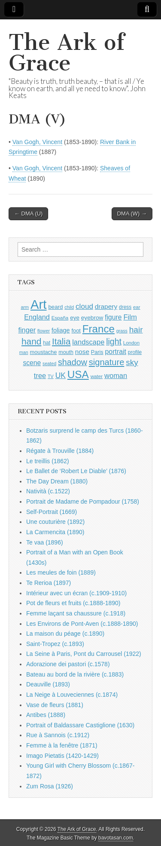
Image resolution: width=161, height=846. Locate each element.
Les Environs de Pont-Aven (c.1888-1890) (82, 623)
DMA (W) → (132, 213)
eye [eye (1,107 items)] (74, 317)
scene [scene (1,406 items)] (32, 362)
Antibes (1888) (45, 714)
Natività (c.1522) (48, 491)
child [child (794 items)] (69, 307)
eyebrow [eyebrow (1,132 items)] (92, 317)
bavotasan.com (115, 838)
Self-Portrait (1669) (51, 511)
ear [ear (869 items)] (136, 307)
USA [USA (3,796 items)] (78, 374)
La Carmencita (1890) (55, 532)
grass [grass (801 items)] (122, 330)
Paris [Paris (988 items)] (97, 352)
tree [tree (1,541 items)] (40, 375)
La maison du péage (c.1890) (65, 633)
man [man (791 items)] (23, 352)
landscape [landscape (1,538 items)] (88, 342)
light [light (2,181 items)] (114, 341)
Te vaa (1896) (44, 542)
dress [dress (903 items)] (125, 307)
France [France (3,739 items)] (98, 329)
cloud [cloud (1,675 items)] (84, 306)
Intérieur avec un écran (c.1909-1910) (76, 593)
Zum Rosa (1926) (49, 786)
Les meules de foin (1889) (61, 572)
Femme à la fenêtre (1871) (61, 745)
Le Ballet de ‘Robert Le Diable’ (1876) (76, 471)
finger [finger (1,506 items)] (27, 330)
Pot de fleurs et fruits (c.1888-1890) (73, 603)
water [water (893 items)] (97, 376)
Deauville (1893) (48, 684)
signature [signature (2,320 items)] (107, 362)
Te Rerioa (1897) (48, 582)
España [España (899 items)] (60, 317)
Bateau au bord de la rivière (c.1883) (75, 674)
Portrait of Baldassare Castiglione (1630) (80, 725)
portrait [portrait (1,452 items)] (115, 351)
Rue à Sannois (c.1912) (57, 735)
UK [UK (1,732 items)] (60, 375)
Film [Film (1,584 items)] (130, 317)
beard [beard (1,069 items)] (55, 307)
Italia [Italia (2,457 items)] (61, 341)
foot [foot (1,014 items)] (75, 330)
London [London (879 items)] (131, 342)
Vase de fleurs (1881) (54, 704)
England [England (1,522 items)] (37, 317)
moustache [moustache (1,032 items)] (43, 352)
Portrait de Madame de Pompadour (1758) (82, 501)
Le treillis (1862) (47, 461)
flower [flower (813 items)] (43, 330)
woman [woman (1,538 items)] (115, 375)
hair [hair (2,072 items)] (136, 329)
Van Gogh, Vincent (37, 141)
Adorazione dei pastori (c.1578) (68, 664)
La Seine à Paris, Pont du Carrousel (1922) (83, 653)
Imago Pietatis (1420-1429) (62, 755)
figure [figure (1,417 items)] (113, 317)
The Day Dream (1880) (57, 481)
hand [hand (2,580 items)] (31, 341)
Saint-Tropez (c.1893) (55, 643)
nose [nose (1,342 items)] (82, 351)
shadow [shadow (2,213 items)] (72, 362)
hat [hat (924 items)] (46, 343)
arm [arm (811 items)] (25, 307)
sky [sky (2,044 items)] (132, 362)
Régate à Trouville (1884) (60, 450)
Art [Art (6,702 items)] (38, 304)
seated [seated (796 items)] (49, 363)
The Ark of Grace (67, 52)
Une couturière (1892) (55, 521)
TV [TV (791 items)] (51, 376)
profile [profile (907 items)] (135, 352)
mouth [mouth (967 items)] (65, 352)
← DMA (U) (28, 213)
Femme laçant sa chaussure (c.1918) (75, 613)
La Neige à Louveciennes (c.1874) (72, 694)
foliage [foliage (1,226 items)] (61, 330)
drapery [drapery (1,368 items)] (106, 306)
